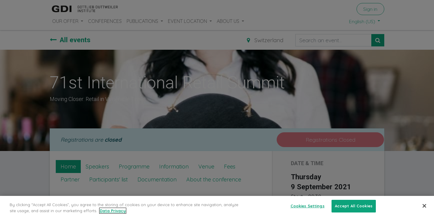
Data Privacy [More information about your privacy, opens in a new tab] (113, 214)
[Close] (424, 209)
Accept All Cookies (354, 209)
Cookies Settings (308, 209)
